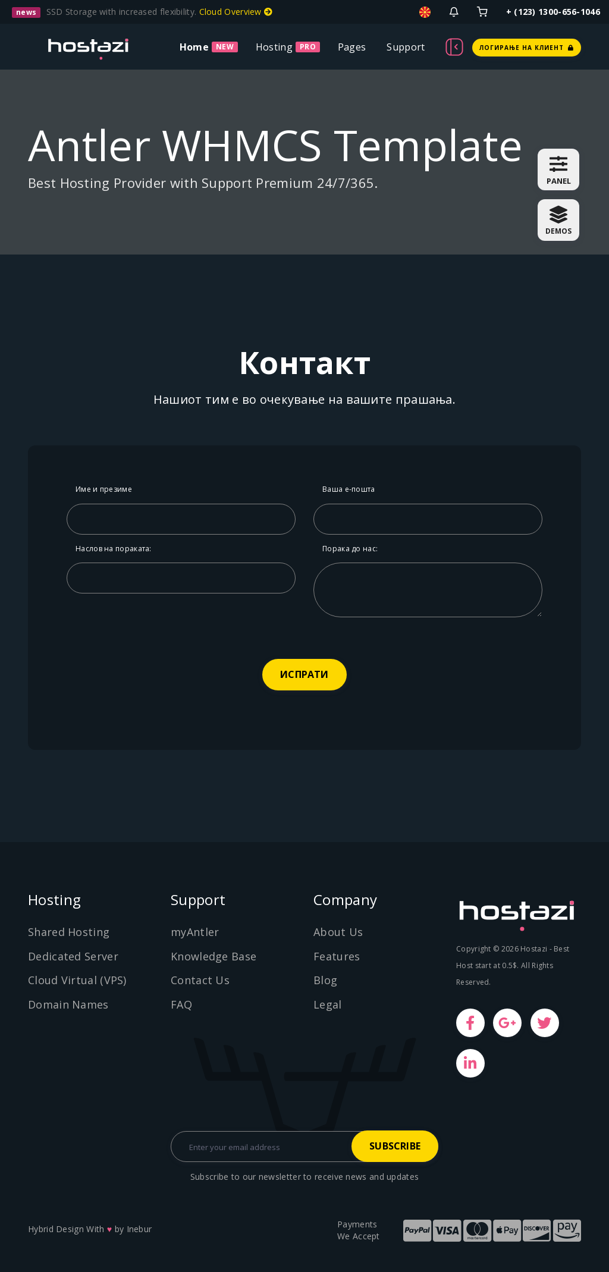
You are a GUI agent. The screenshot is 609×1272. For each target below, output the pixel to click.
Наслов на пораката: (114, 549)
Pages (352, 47)
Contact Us (200, 980)
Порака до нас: (350, 549)
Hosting (274, 47)
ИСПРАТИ (304, 674)
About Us (338, 932)
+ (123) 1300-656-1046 (553, 11)
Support (406, 47)
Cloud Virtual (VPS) (77, 980)
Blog (325, 980)
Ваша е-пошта (348, 489)
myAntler (195, 932)
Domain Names (68, 1004)
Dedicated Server (73, 956)
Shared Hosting (68, 932)
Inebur (139, 1229)
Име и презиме (104, 489)
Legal (327, 1004)
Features (336, 956)
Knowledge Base (213, 956)
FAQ (181, 1004)
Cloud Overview (236, 11)
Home (194, 47)
